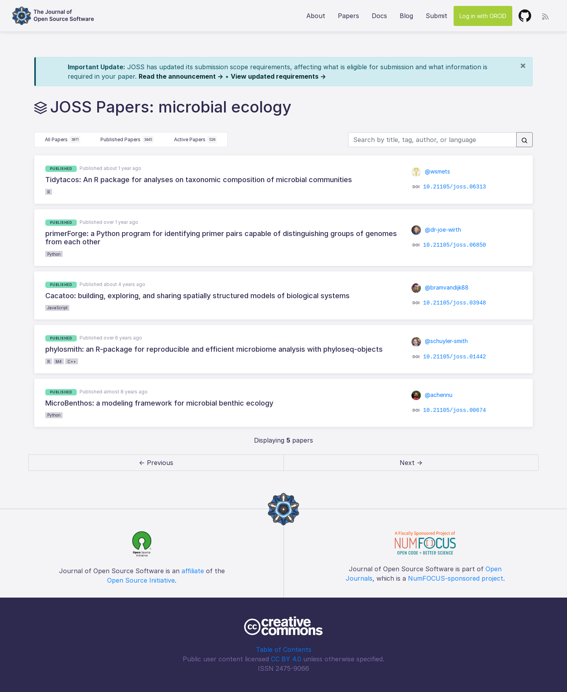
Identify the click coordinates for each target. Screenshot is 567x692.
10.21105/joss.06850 (454, 245)
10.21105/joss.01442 (454, 356)
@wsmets (430, 171)
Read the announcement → (181, 76)
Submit (436, 16)
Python (54, 254)
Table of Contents (283, 649)
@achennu (431, 394)
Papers (348, 16)
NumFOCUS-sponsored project (455, 578)
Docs (379, 16)
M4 (59, 361)
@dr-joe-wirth (436, 229)
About (315, 16)
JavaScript (57, 307)
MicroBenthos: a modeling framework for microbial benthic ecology (159, 403)
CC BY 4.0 (286, 659)
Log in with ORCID (483, 16)
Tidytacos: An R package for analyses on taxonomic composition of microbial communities (198, 179)
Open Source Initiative (141, 580)
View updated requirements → (278, 76)
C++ (71, 361)
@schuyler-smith (439, 341)
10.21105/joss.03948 (454, 303)
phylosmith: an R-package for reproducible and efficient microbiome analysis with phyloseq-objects (214, 349)
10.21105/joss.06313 (454, 187)
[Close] (523, 65)
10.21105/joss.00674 (454, 410)
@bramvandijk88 (440, 287)
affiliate (193, 571)
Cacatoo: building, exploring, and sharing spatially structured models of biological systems (197, 296)
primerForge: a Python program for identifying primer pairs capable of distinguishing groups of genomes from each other (221, 237)
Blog (406, 16)
